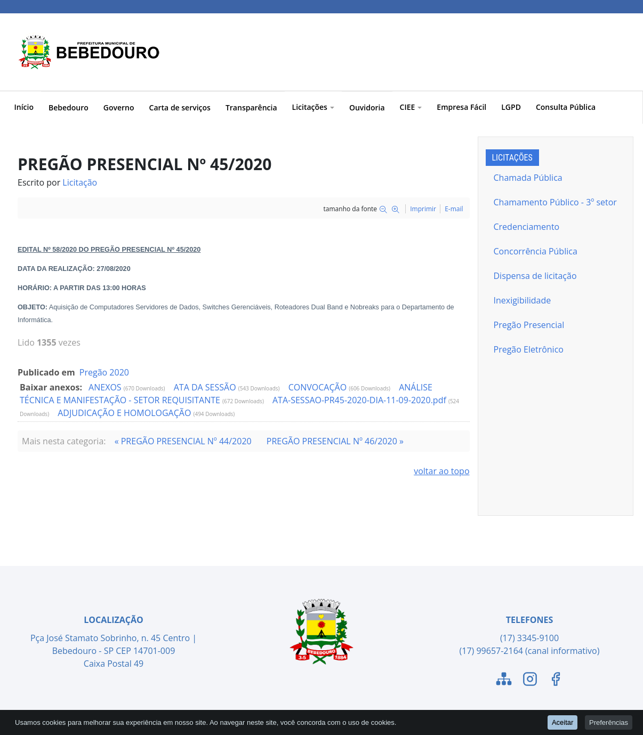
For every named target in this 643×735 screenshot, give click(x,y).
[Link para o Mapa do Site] (504, 681)
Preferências (608, 722)
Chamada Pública (528, 177)
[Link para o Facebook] (555, 681)
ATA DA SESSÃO (206, 387)
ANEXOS (106, 387)
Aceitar (562, 722)
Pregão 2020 (104, 372)
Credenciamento (527, 227)
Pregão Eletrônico (529, 349)
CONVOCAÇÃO (318, 387)
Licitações (313, 107)
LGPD (511, 107)
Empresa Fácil (461, 107)
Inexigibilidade (522, 300)
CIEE (411, 107)
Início (24, 107)
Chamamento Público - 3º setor (555, 202)
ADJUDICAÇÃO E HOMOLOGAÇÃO (125, 413)
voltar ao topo (441, 471)
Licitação (79, 182)
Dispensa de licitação (535, 276)
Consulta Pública (566, 107)
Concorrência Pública (535, 251)
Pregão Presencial (529, 325)
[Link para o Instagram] (530, 681)
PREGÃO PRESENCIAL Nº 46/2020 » (335, 441)
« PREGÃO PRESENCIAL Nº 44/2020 (183, 441)
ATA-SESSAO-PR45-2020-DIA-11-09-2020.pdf (360, 400)
